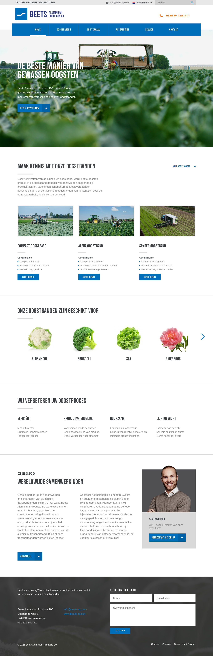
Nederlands (141, 2)
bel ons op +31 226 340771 (175, 15)
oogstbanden (64, 29)
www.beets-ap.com (75, 613)
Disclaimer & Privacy (185, 644)
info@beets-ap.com (117, 2)
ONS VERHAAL (93, 29)
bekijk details (28, 277)
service (149, 29)
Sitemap (166, 644)
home (37, 29)
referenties (122, 29)
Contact (173, 29)
